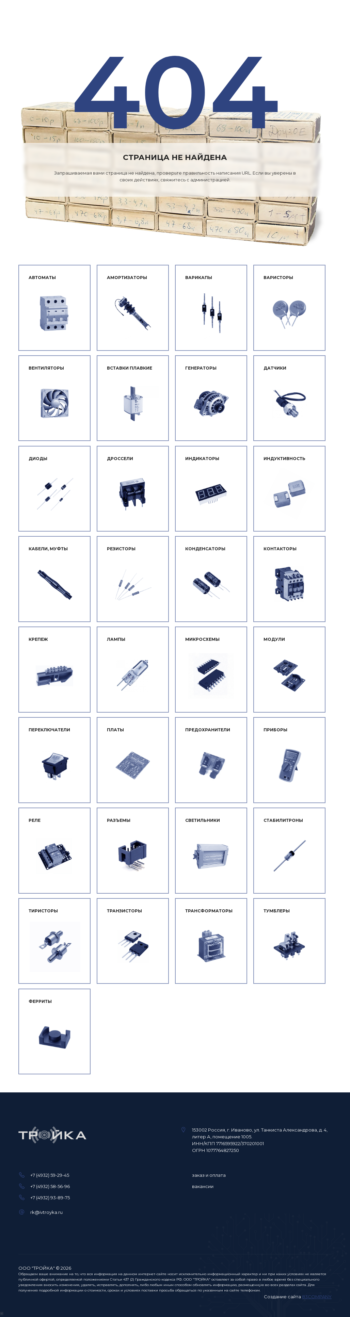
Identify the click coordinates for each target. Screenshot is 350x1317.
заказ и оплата (209, 1175)
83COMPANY (317, 1296)
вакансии (202, 1186)
